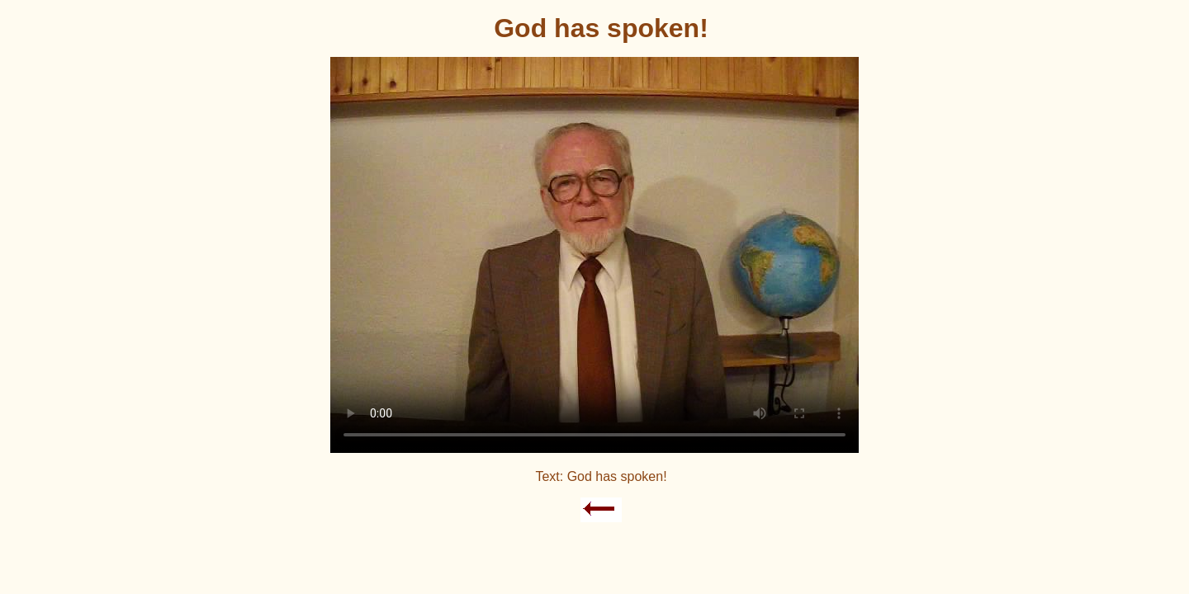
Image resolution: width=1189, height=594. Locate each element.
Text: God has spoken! (600, 476)
